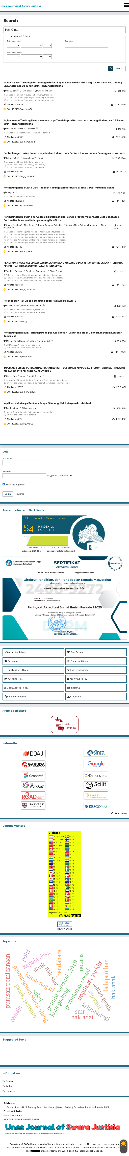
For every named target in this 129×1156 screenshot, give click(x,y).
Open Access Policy (16, 688)
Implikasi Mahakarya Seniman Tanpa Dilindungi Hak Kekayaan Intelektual (47, 403)
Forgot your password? (59, 475)
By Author (69, 41)
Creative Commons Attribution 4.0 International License (71, 1150)
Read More (121, 813)
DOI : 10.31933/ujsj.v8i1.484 (21, 141)
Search (119, 68)
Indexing (73, 688)
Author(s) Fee (13, 679)
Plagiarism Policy (15, 697)
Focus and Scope (78, 661)
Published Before (14, 52)
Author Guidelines (15, 652)
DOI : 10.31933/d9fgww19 (19, 251)
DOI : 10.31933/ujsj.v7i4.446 (21, 176)
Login (8, 494)
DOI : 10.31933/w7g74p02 (20, 423)
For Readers (8, 1081)
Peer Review (75, 652)
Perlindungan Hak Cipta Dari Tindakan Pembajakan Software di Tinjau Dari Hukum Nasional (59, 187)
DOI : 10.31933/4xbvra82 (20, 109)
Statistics (74, 697)
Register (20, 494)
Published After (14, 41)
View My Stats (64, 928)
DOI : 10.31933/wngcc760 (20, 321)
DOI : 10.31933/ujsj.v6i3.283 (21, 391)
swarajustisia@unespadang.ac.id (21, 1119)
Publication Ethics (16, 670)
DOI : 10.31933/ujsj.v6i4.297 (21, 289)
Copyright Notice (77, 670)
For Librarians (9, 1091)
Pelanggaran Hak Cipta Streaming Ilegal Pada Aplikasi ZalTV (40, 300)
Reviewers (11, 661)
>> (123, 438)
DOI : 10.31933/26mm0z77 (21, 205)
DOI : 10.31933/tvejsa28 (19, 356)
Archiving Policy (77, 679)
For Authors (8, 1086)
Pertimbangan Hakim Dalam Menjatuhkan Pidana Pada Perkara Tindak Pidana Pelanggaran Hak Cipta (64, 153)
